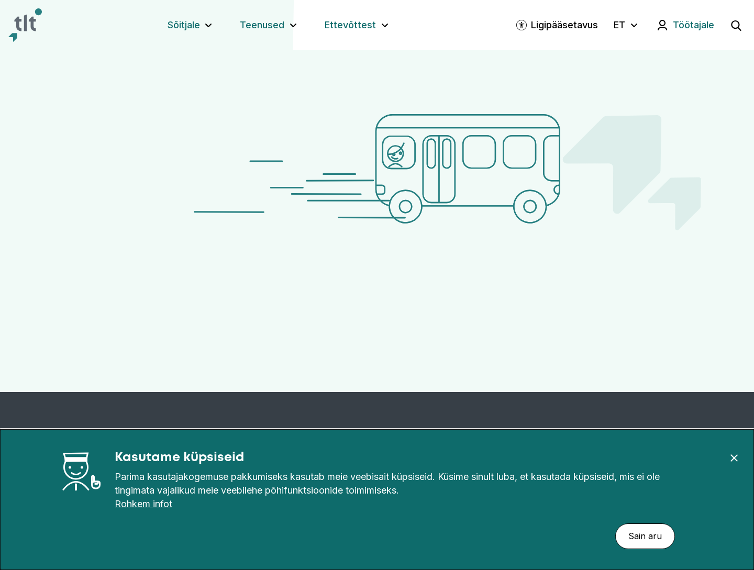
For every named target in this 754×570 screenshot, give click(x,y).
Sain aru (645, 536)
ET (619, 24)
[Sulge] (734, 457)
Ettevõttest (350, 24)
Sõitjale (184, 24)
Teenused (262, 24)
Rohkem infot (143, 503)
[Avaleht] (25, 25)
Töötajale (693, 24)
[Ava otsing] (736, 25)
